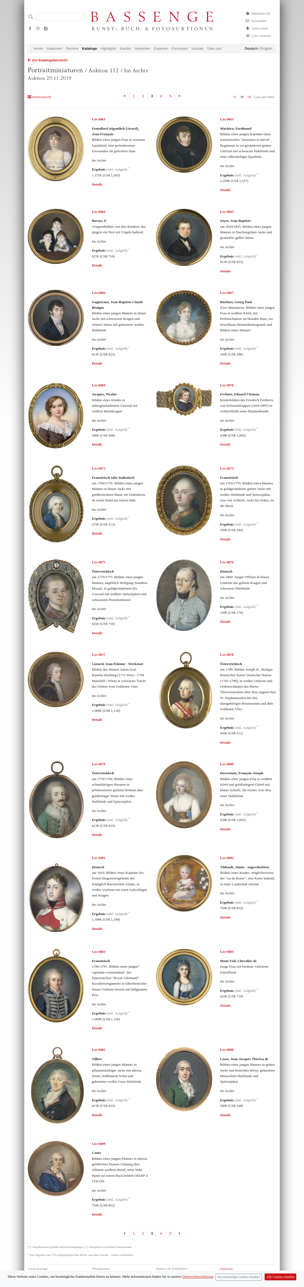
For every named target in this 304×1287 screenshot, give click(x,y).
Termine (72, 48)
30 (242, 97)
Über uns (214, 48)
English (266, 48)
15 (234, 97)
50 (249, 97)
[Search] (60, 16)
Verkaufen (142, 48)
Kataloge (89, 48)
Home (38, 48)
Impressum (226, 1268)
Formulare (180, 48)
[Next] (179, 96)
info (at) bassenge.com (178, 1277)
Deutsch (251, 48)
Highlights (108, 48)
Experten (161, 48)
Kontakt (197, 48)
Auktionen (54, 48)
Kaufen (125, 48)
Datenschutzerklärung (232, 1273)
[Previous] (124, 96)
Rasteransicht (39, 97)
